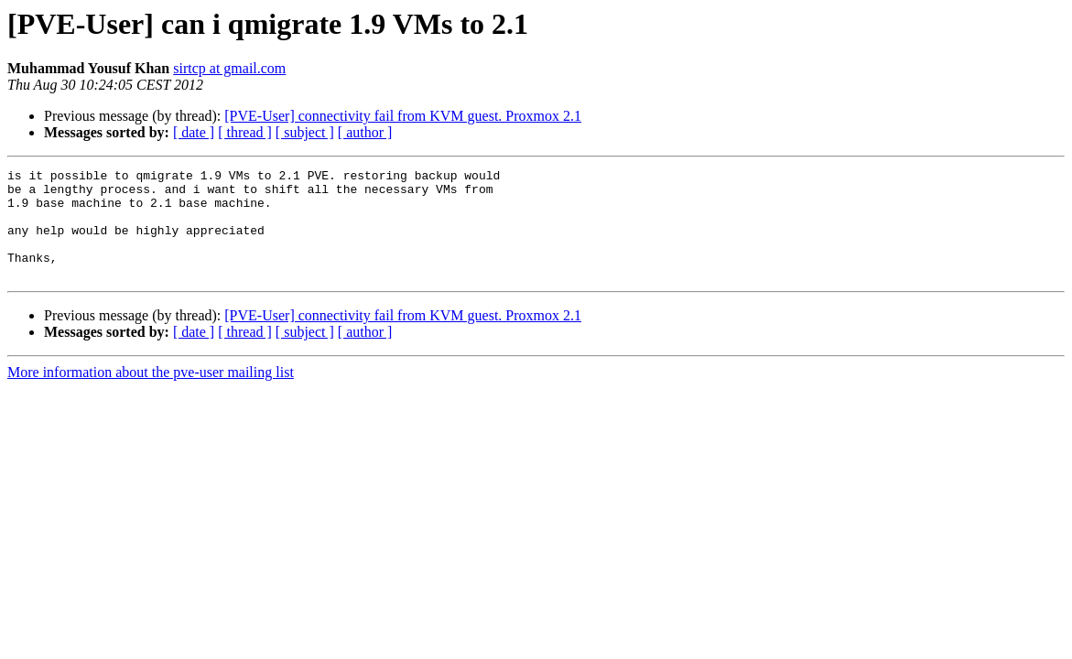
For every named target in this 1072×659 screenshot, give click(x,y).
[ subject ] (305, 132)
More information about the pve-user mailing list (150, 394)
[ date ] (193, 132)
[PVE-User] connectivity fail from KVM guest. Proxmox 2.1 (402, 116)
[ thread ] (245, 132)
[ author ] (365, 132)
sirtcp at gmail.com (229, 68)
